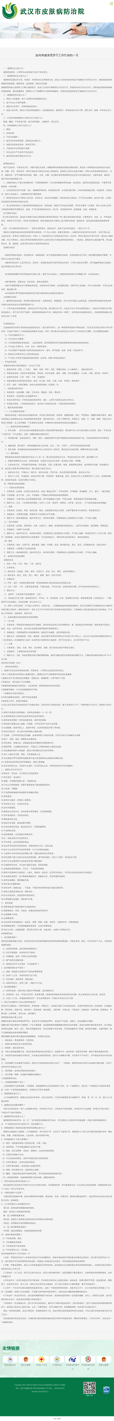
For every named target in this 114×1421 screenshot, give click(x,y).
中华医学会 (57, 1365)
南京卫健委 (26, 1365)
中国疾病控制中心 (72, 1367)
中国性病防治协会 (88, 1367)
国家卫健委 (104, 1365)
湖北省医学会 (10, 1365)
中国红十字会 (41, 1365)
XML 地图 (57, 1419)
